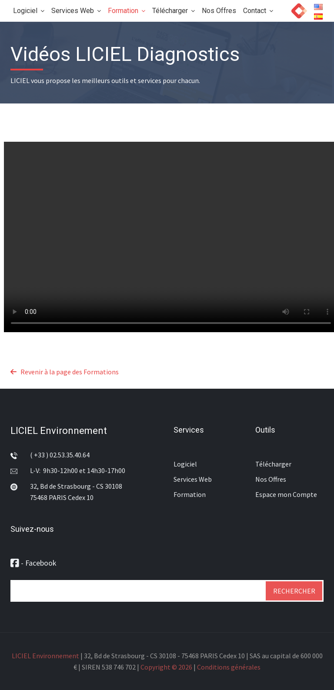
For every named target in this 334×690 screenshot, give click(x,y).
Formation (126, 11)
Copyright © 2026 (166, 667)
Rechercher (294, 591)
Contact (258, 11)
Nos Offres (219, 11)
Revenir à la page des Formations (64, 371)
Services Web (76, 11)
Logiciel (28, 11)
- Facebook (33, 563)
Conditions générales (229, 667)
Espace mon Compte (286, 494)
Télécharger (173, 11)
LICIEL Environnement (58, 431)
